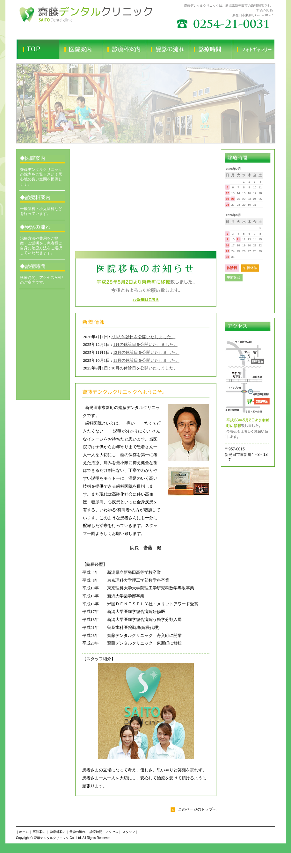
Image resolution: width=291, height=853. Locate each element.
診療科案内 (58, 832)
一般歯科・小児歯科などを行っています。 (41, 211)
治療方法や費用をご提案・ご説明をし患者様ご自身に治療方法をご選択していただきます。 (41, 245)
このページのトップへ (197, 809)
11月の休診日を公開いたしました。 (146, 360)
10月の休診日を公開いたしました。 (144, 368)
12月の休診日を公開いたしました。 (146, 352)
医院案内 (39, 832)
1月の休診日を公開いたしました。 (145, 344)
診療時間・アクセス (104, 832)
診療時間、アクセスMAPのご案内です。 (41, 280)
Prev (24, 103)
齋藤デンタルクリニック (51, 838)
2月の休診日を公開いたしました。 (143, 336)
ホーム (24, 832)
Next (266, 103)
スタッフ (128, 832)
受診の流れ (77, 832)
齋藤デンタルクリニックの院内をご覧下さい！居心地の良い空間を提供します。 (41, 176)
